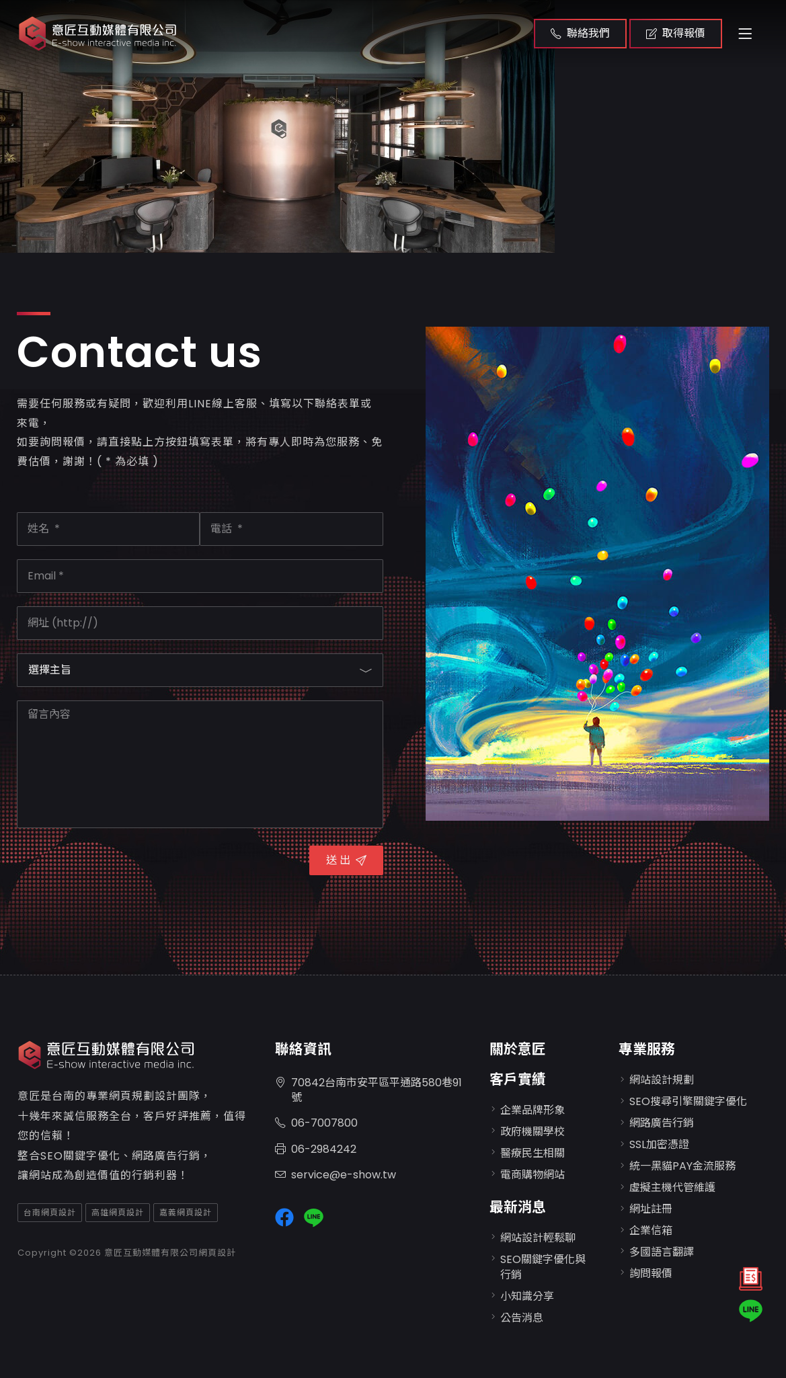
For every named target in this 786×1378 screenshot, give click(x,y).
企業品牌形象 (532, 1110)
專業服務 (647, 1049)
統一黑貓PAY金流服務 (682, 1166)
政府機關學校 (532, 1131)
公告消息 (521, 1318)
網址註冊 (650, 1209)
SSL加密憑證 (659, 1144)
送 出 (346, 860)
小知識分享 (527, 1296)
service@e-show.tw (335, 1175)
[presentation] (119, 868)
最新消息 (517, 1207)
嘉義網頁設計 (185, 1212)
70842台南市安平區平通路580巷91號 (368, 1091)
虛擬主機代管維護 (672, 1187)
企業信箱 (650, 1230)
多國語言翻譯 (661, 1252)
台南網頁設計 (50, 1212)
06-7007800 (316, 1123)
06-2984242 (315, 1149)
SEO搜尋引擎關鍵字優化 (688, 1101)
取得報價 (675, 33)
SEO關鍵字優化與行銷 (543, 1267)
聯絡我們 (580, 33)
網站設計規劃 (661, 1080)
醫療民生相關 (532, 1153)
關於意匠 (517, 1049)
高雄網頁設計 (117, 1212)
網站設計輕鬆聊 (538, 1238)
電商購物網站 (532, 1174)
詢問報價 (650, 1273)
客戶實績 (517, 1079)
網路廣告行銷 (661, 1123)
